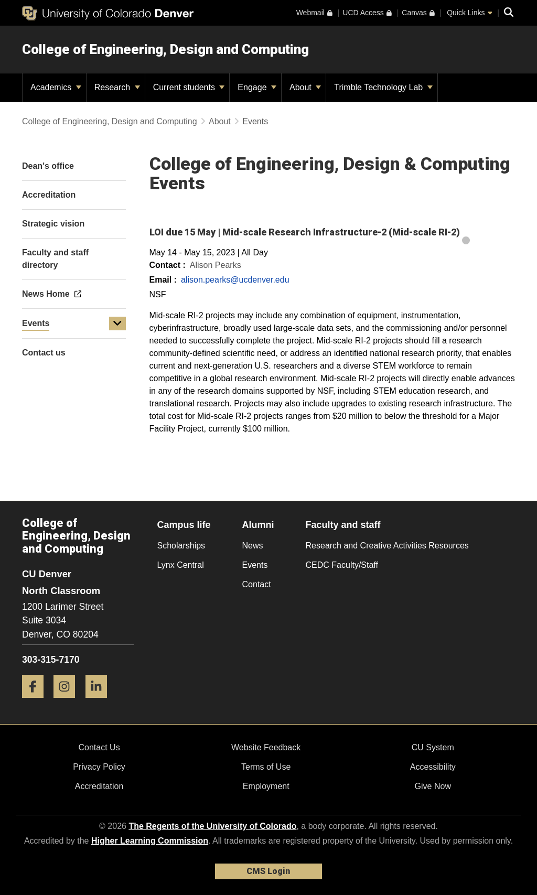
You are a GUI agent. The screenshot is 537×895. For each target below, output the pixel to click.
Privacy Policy (99, 766)
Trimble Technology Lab (383, 87)
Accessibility (433, 766)
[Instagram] (68, 701)
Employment (266, 786)
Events (35, 323)
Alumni (258, 525)
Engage (257, 87)
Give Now (433, 786)
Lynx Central (180, 564)
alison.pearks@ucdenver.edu (235, 279)
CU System (433, 747)
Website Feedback (265, 747)
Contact (256, 584)
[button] (117, 323)
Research (117, 87)
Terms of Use (266, 766)
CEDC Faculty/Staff (342, 564)
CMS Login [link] (268, 871)
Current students (189, 87)
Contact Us (99, 747)
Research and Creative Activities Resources (387, 545)
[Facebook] (36, 701)
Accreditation (99, 786)
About (305, 87)
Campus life (184, 525)
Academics (55, 87)
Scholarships (181, 545)
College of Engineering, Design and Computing (165, 49)
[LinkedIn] (100, 701)
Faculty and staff (343, 525)
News (252, 545)
